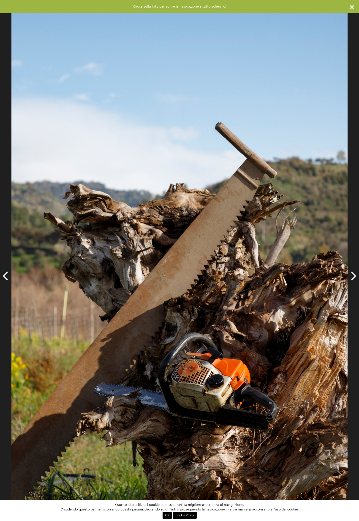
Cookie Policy (184, 515)
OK (167, 515)
